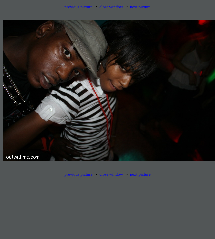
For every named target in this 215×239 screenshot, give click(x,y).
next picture (140, 6)
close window (111, 6)
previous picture (78, 6)
